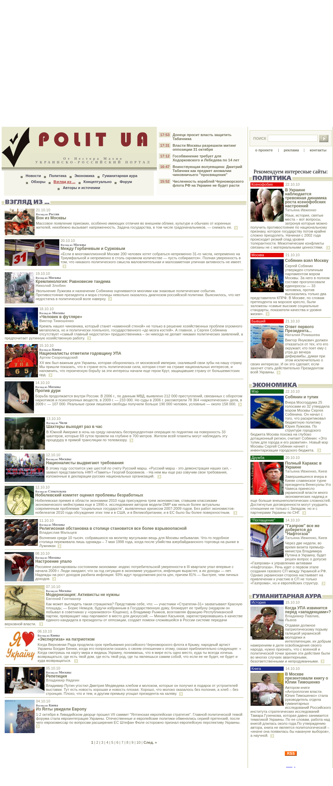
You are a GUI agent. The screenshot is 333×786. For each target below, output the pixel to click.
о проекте (264, 150)
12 (30, 772)
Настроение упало (53, 561)
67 (205, 772)
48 (145, 772)
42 (126, 772)
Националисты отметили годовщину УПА (80, 353)
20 (55, 772)
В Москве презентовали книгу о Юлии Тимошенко (306, 678)
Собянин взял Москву (306, 260)
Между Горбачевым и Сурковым (93, 248)
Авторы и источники (81, 188)
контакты (318, 150)
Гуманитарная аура (120, 176)
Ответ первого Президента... (299, 328)
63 (192, 772)
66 (202, 772)
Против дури (48, 390)
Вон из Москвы (51, 218)
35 (103, 772)
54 (164, 772)
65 (199, 772)
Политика (57, 176)
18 (49, 772)
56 (170, 772)
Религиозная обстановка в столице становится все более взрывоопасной (112, 528)
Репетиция (56, 676)
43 (129, 772)
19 (52, 772)
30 (87, 772)
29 (84, 772)
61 (186, 772)
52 (157, 772)
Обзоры (38, 182)
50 (151, 772)
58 (176, 772)
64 (195, 772)
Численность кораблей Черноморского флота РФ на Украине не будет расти (208, 183)
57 (173, 772)
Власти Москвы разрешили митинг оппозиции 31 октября (204, 147)
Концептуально (98, 182)
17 (46, 772)
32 (94, 772)
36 (106, 772)
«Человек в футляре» (60, 316)
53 (161, 772)
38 (113, 772)
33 (97, 772)
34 (100, 772)
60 (183, 772)
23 (65, 772)
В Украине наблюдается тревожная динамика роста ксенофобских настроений (306, 198)
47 (142, 772)
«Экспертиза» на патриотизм (66, 639)
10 (139, 742)
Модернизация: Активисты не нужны (83, 594)
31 (91, 772)
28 (81, 772)
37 (110, 772)
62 (189, 772)
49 (148, 772)
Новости (33, 176)
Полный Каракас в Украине (303, 465)
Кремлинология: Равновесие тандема (73, 281)
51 (154, 772)
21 (59, 772)
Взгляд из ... (65, 182)
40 (119, 772)
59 (179, 772)
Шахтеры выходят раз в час (74, 426)
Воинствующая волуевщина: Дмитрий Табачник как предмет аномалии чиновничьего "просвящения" (207, 171)
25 (71, 772)
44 (132, 772)
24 (68, 772)
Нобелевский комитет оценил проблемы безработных (89, 495)
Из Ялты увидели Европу (61, 709)
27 (78, 772)
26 (75, 772)
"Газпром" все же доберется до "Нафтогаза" (302, 529)
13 (33, 772)
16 (43, 772)
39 (116, 772)
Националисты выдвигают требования (85, 463)
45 (135, 772)
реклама (291, 150)
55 (167, 772)
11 (27, 772)
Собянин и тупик (301, 397)
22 (62, 772)
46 (138, 772)
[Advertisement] (166, 63)
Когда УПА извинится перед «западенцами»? (308, 610)
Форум (126, 182)
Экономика (85, 176)
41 (122, 772)
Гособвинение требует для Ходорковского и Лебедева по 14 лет (205, 158)
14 (36, 772)
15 (40, 772)
